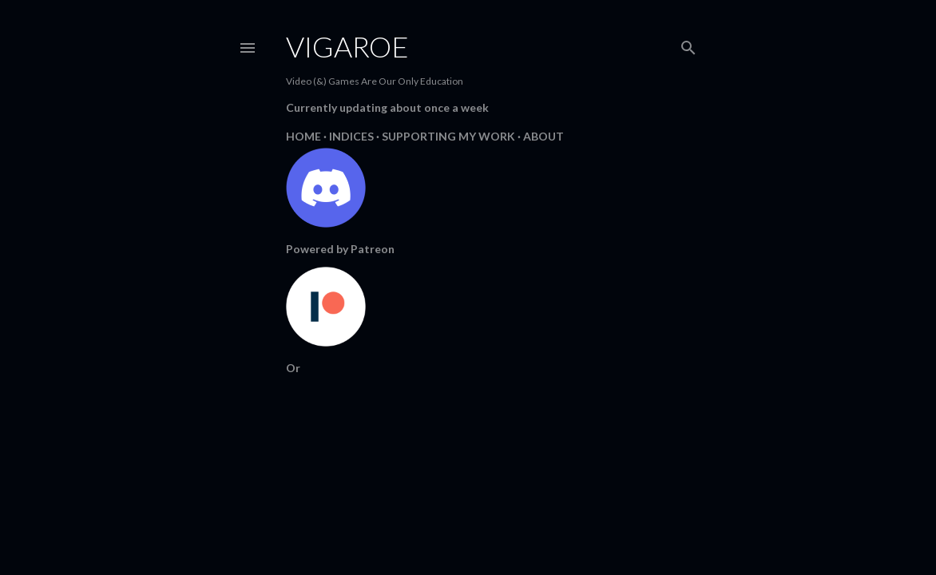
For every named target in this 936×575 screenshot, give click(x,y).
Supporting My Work (448, 136)
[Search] (688, 44)
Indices (351, 136)
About (543, 136)
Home (303, 136)
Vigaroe (347, 46)
